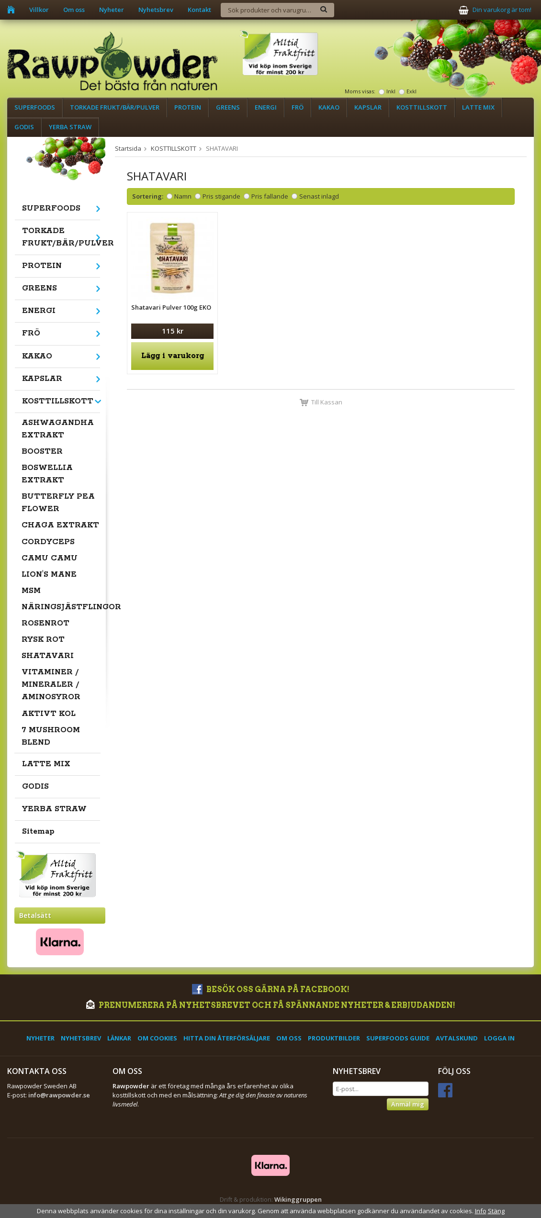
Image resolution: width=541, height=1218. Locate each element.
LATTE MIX (478, 107)
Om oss (74, 9)
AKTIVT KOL (49, 714)
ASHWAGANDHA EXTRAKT (58, 429)
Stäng (496, 1211)
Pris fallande (269, 196)
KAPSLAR (368, 107)
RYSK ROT (43, 640)
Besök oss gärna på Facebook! (270, 989)
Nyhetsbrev (155, 9)
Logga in (499, 1038)
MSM (31, 591)
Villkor (39, 9)
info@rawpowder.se (59, 1095)
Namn (183, 196)
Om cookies (157, 1038)
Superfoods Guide (397, 1038)
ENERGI (266, 107)
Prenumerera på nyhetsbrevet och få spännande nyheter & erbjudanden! (270, 1005)
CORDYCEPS (48, 542)
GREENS (228, 107)
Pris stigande (221, 196)
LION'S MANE (49, 575)
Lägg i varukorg (172, 356)
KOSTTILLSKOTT (421, 107)
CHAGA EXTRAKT (60, 525)
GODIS (24, 127)
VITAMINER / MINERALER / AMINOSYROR (51, 684)
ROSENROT (45, 623)
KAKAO (328, 107)
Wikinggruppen (298, 1199)
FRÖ (298, 107)
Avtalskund (457, 1038)
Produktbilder (334, 1038)
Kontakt (199, 9)
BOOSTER (42, 452)
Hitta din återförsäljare (226, 1038)
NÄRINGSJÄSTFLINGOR (61, 607)
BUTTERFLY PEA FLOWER (58, 503)
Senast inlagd (319, 196)
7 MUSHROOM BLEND (51, 736)
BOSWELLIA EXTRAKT (47, 474)
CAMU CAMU (50, 558)
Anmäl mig (407, 1104)
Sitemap (38, 832)
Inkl (390, 91)
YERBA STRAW (70, 127)
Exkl (411, 91)
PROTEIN (187, 107)
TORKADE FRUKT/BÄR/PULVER (114, 107)
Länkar (119, 1038)
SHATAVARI (48, 656)
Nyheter (111, 9)
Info (480, 1211)
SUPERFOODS (34, 107)
